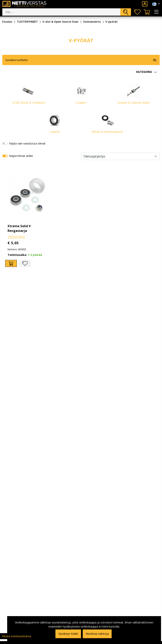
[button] (81, 72)
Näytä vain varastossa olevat (27, 143)
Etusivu (7, 21)
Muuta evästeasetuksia (16, 636)
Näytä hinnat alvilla (21, 156)
